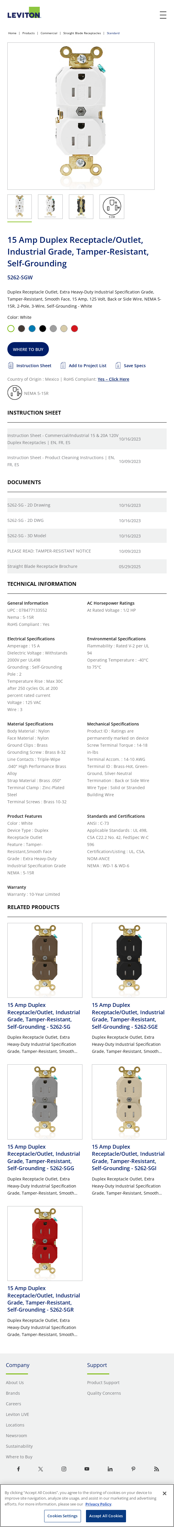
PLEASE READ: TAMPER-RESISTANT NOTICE (49, 551)
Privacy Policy (98, 1504)
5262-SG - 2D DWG (25, 520)
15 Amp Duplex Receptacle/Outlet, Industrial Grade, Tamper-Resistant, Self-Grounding (43, 1015)
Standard (113, 33)
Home (12, 33)
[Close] (164, 1493)
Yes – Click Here (113, 379)
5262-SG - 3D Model (26, 535)
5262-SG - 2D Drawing (28, 505)
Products (28, 33)
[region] (87, 1505)
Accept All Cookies (106, 1515)
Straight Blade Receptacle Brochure (42, 566)
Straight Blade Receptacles (82, 33)
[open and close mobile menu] (163, 15)
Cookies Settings (62, 1515)
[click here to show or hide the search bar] (151, 15)
